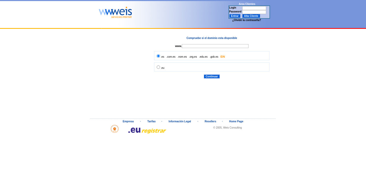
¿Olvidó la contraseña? (246, 20)
